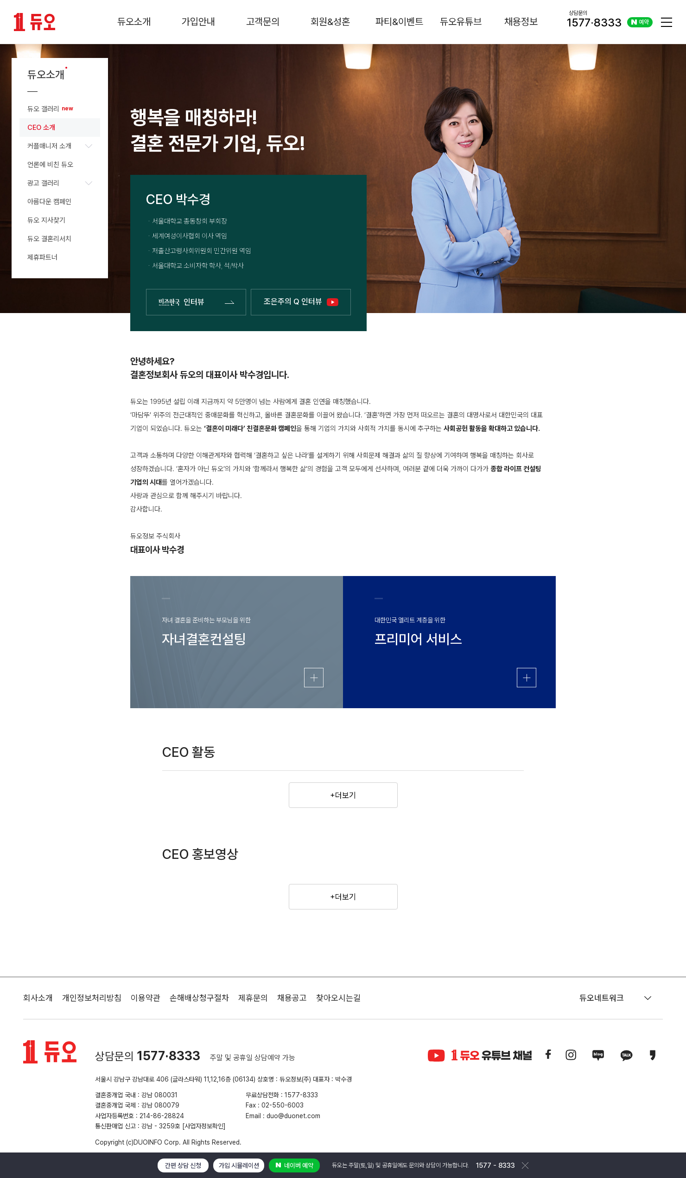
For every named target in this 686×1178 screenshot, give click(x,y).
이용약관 (145, 998)
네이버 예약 (294, 1165)
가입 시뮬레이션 (239, 1165)
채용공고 (292, 998)
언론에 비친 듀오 (50, 164)
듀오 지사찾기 (46, 220)
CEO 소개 (41, 127)
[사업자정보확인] (204, 1126)
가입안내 (198, 21)
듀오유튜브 (461, 21)
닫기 (525, 1165)
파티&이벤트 (399, 21)
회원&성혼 (330, 21)
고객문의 (262, 21)
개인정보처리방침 (91, 998)
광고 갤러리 (59, 183)
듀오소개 (134, 21)
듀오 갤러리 (43, 109)
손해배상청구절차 (199, 998)
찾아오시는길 (338, 998)
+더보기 (343, 795)
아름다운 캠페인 (49, 202)
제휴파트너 (42, 257)
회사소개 (38, 998)
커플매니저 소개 (59, 146)
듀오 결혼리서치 (49, 239)
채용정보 (521, 21)
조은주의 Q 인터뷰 (301, 301)
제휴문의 (253, 998)
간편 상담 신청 (183, 1165)
